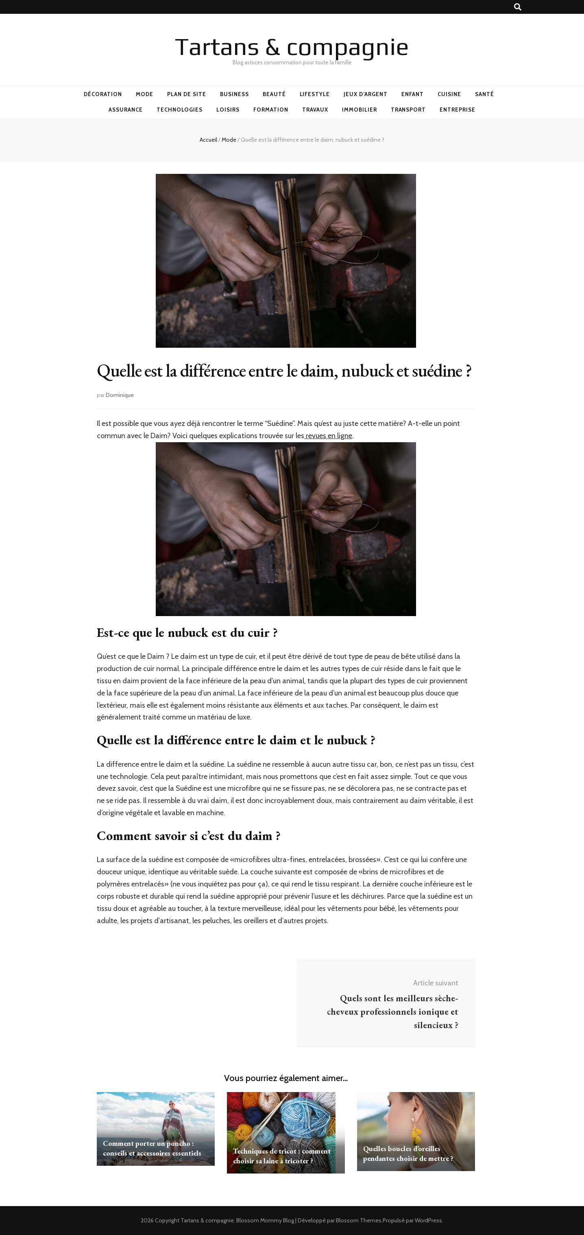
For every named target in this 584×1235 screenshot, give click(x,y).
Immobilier (359, 109)
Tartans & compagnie (292, 46)
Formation (270, 109)
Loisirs (228, 109)
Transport (408, 109)
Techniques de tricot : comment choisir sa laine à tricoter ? (282, 1155)
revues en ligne (328, 435)
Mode (144, 94)
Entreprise (457, 109)
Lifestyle (315, 94)
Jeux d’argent (366, 94)
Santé (484, 94)
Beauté (274, 94)
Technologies (180, 109)
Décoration (103, 94)
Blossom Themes (358, 1220)
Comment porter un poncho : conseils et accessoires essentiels (152, 1148)
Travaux (315, 109)
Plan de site (186, 94)
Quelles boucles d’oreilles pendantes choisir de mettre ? (408, 1153)
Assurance (126, 109)
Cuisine (449, 94)
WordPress (428, 1220)
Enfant (412, 94)
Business (234, 94)
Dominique (120, 395)
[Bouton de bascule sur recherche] (517, 7)
